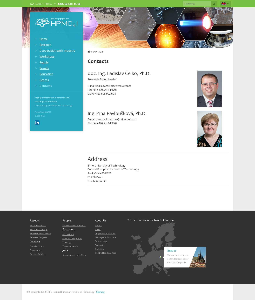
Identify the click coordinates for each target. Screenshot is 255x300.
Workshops (47, 56)
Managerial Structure (105, 237)
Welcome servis (70, 246)
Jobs (65, 250)
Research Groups (38, 229)
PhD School (68, 234)
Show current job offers (74, 255)
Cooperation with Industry (57, 51)
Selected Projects (38, 237)
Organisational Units (105, 233)
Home (44, 39)
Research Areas (38, 225)
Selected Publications (40, 233)
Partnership (101, 241)
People (44, 62)
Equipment (35, 250)
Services (35, 241)
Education (46, 74)
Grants (44, 80)
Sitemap (100, 291)
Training (66, 242)
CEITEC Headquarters (105, 252)
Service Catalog (38, 254)
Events (98, 225)
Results (44, 68)
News (98, 229)
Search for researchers (74, 225)
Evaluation (100, 245)
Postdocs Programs (72, 238)
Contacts (46, 86)
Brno (171, 250)
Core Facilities (37, 246)
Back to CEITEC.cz (69, 3)
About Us (100, 220)
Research (45, 45)
